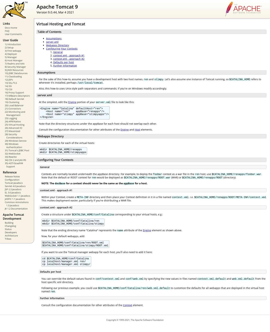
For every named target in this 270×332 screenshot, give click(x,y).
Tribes (8, 238)
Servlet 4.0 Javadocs (15, 186)
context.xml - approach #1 (68, 55)
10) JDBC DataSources (16, 73)
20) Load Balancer (14, 105)
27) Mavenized (12, 131)
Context (127, 312)
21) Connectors (13, 108)
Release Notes (12, 176)
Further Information (65, 65)
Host (137, 131)
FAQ (7, 31)
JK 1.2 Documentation (16, 208)
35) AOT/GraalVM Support (14, 165)
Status (8, 229)
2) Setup (9, 47)
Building (9, 222)
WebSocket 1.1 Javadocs (17, 195)
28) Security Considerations (13, 136)
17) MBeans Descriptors (17, 95)
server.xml (52, 42)
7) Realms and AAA (14, 63)
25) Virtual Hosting (14, 124)
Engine (72, 102)
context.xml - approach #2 (68, 59)
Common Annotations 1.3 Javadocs (17, 204)
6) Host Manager (13, 60)
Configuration (12, 179)
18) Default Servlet (14, 99)
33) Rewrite (11, 156)
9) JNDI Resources (14, 70)
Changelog (10, 226)
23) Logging (11, 118)
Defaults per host (63, 62)
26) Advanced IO (13, 127)
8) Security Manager (15, 66)
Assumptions (54, 38)
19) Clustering (12, 102)
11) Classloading (13, 76)
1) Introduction (13, 44)
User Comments (13, 34)
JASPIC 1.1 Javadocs (15, 199)
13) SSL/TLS (11, 82)
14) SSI (8, 86)
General (58, 52)
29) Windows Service (15, 140)
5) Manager (11, 57)
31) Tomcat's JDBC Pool (17, 150)
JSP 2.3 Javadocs (13, 189)
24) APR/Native (13, 121)
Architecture (11, 235)
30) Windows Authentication (13, 145)
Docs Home (11, 27)
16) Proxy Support (14, 92)
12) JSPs (9, 79)
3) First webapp (13, 50)
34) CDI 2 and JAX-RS (15, 160)
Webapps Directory (57, 45)
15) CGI (8, 89)
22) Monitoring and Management (15, 113)
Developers (11, 232)
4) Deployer (11, 54)
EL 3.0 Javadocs (13, 192)
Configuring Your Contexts (62, 48)
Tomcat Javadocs (14, 182)
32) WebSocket (13, 153)
